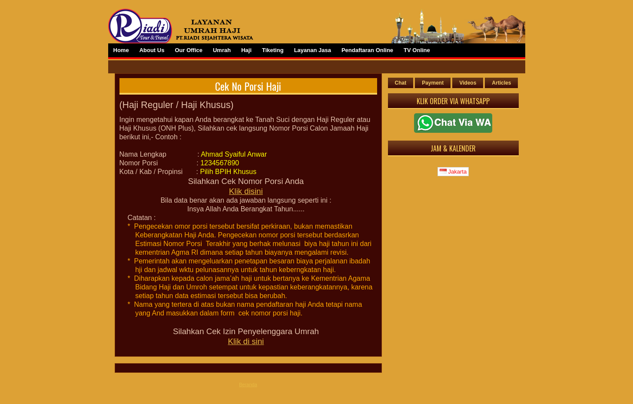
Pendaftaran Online (367, 50)
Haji (246, 50)
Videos (467, 83)
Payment (433, 83)
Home (121, 50)
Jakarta (453, 171)
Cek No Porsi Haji (248, 86)
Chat (401, 83)
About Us (152, 50)
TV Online (417, 50)
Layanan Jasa (312, 50)
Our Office (188, 50)
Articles (501, 83)
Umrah (222, 50)
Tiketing (273, 50)
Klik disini (246, 191)
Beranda (248, 384)
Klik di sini (246, 341)
